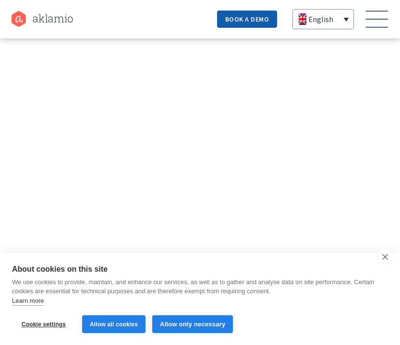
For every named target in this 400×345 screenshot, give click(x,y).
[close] (385, 256)
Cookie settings (44, 324)
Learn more (28, 300)
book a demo (247, 19)
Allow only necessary (192, 324)
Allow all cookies (114, 324)
